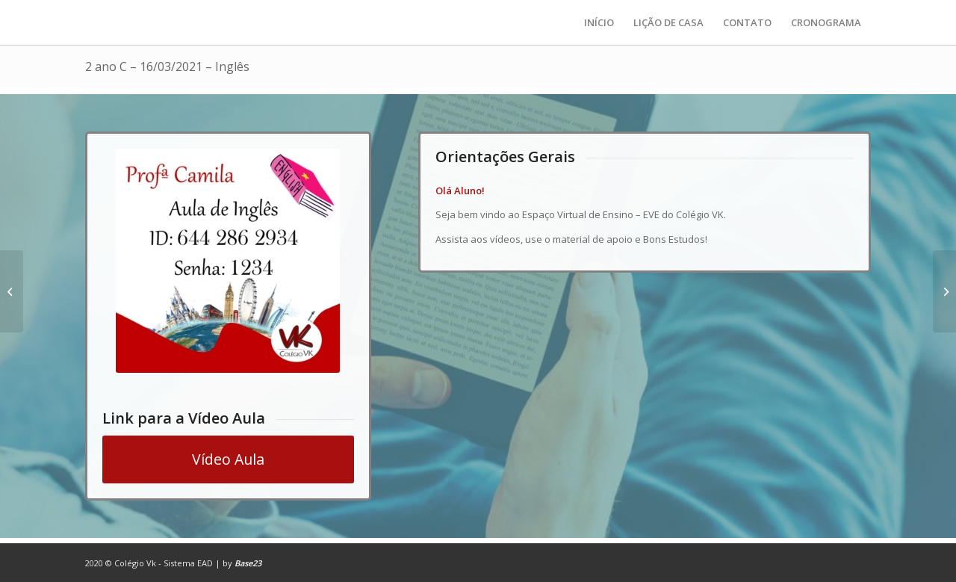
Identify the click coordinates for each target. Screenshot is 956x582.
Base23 (248, 563)
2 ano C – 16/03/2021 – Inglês (167, 66)
